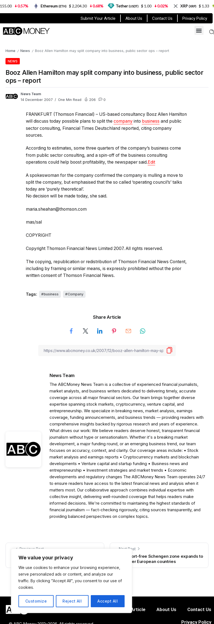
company (123, 121)
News (25, 51)
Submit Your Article (98, 18)
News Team (31, 94)
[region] (71, 581)
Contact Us (162, 18)
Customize (36, 601)
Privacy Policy (194, 18)
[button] (199, 30)
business (151, 121)
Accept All (107, 601)
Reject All (72, 601)
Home (10, 51)
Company (75, 294)
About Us (133, 18)
